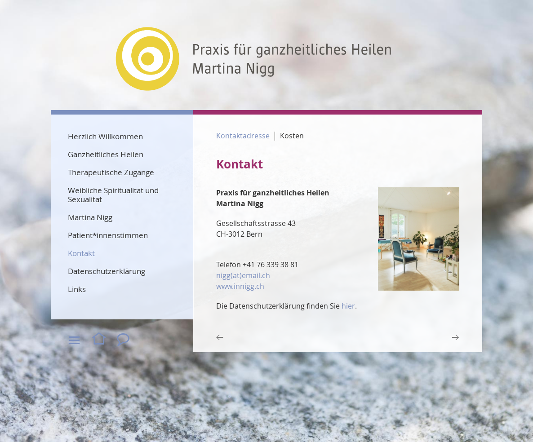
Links (77, 289)
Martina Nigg (90, 217)
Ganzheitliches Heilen (105, 154)
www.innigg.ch (240, 286)
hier (348, 306)
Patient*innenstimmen (108, 235)
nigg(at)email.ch (243, 275)
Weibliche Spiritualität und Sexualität (113, 194)
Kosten (292, 136)
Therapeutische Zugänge (111, 172)
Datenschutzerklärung (106, 271)
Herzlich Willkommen (105, 136)
